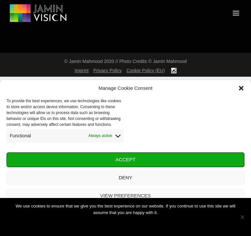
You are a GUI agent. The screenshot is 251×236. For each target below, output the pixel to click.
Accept (126, 159)
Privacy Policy (107, 70)
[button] (241, 88)
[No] (242, 217)
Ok (125, 223)
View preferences (125, 195)
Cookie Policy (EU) (145, 70)
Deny (125, 177)
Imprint (82, 70)
